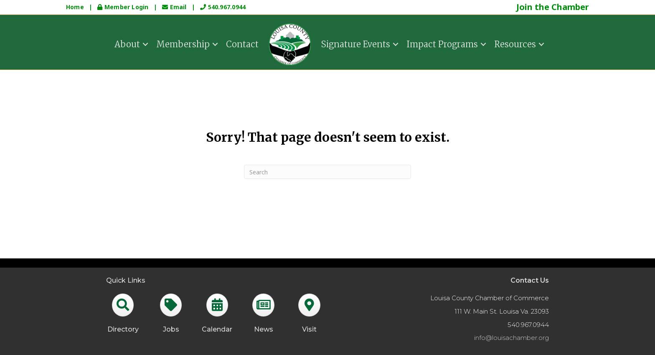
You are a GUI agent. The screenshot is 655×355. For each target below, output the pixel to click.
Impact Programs (442, 43)
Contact (242, 43)
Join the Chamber (552, 7)
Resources (515, 43)
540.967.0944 (223, 7)
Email (175, 7)
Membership (183, 43)
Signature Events (355, 43)
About (127, 43)
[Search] (327, 172)
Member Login (123, 7)
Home (75, 7)
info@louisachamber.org (511, 338)
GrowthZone (250, 262)
